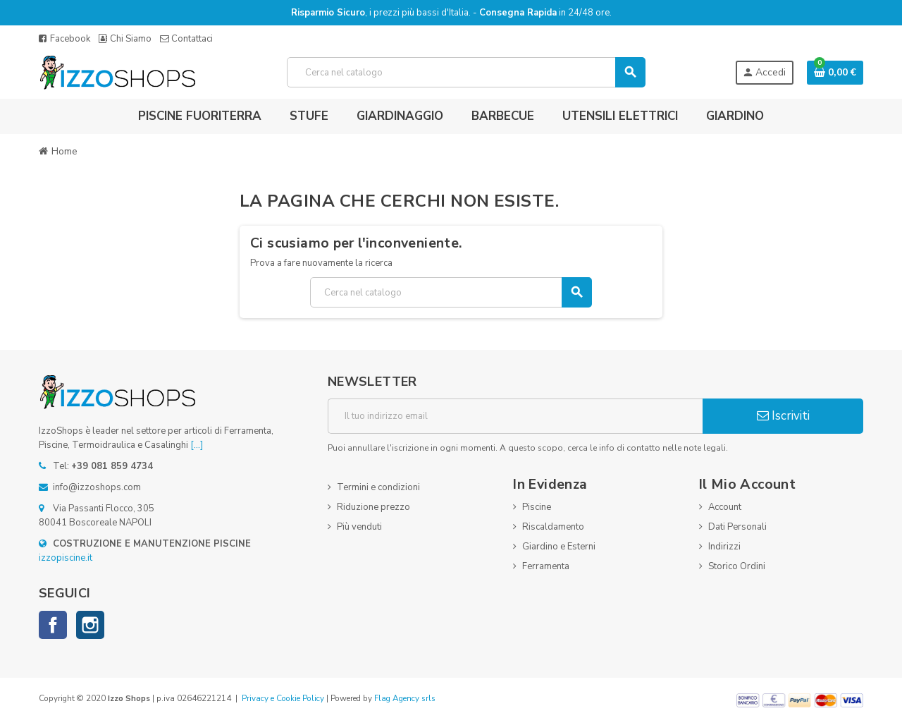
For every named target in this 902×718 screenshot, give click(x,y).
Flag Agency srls (404, 698)
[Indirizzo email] (515, 416)
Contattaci (186, 38)
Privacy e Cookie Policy (283, 698)
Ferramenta (545, 566)
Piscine (536, 507)
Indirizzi (724, 546)
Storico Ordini (736, 566)
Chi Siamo (125, 38)
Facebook (64, 38)
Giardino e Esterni (558, 546)
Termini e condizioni (378, 487)
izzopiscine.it (65, 558)
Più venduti (359, 527)
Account (724, 507)
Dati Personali (737, 527)
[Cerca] (466, 72)
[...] (196, 445)
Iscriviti (783, 416)
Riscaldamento (553, 527)
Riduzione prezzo (373, 507)
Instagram (90, 625)
